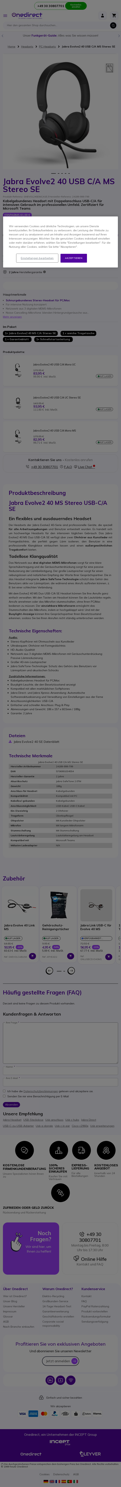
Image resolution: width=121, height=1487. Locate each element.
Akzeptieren (73, 258)
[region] (60, 241)
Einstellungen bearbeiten (37, 258)
